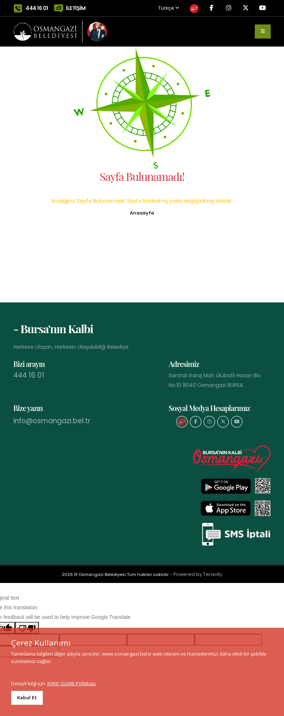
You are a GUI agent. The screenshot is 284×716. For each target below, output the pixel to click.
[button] (142, 212)
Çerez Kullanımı (41, 642)
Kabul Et (27, 697)
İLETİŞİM (76, 8)
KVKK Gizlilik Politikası (71, 683)
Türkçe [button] (156, 8)
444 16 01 (37, 8)
